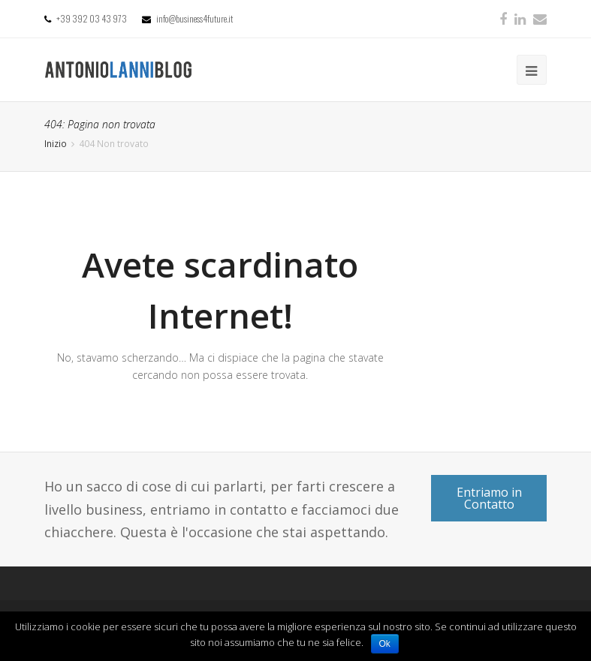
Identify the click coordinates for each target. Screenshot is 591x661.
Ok (384, 643)
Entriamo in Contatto (489, 498)
